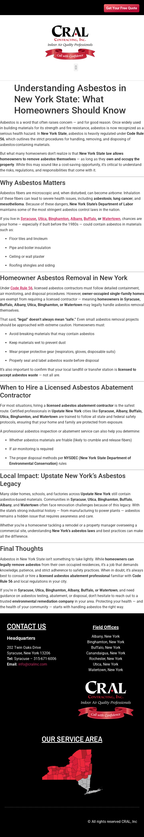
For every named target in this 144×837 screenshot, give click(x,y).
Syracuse (28, 219)
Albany (76, 219)
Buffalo (90, 219)
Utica (42, 219)
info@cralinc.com (32, 664)
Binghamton (58, 219)
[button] (76, 67)
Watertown (111, 219)
